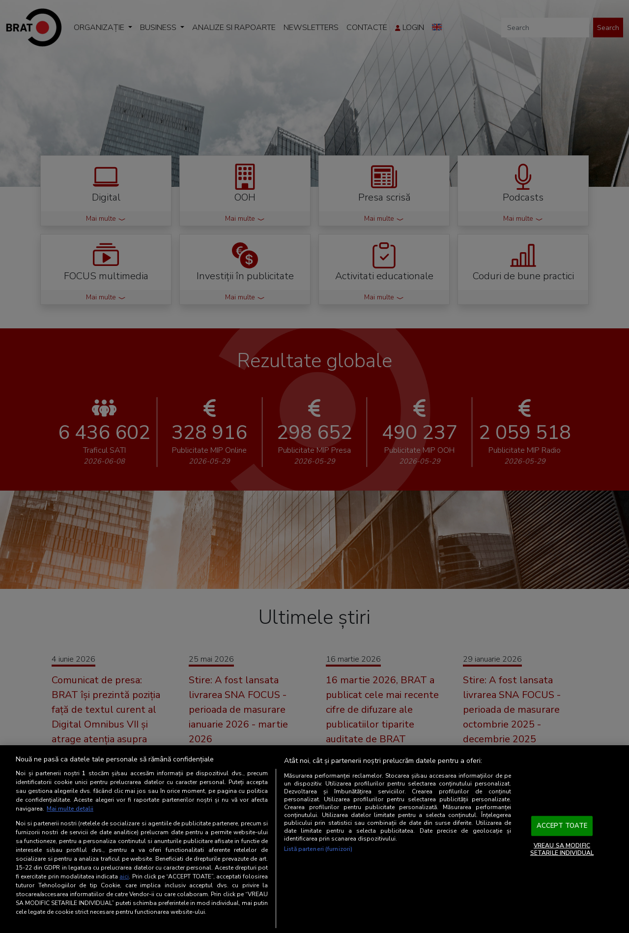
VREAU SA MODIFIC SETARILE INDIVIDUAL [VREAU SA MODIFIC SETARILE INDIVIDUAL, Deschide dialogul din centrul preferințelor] (562, 849)
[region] (314, 839)
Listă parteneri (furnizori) (318, 849)
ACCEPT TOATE (562, 825)
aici (124, 876)
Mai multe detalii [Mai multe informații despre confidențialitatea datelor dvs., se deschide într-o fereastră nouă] (70, 809)
